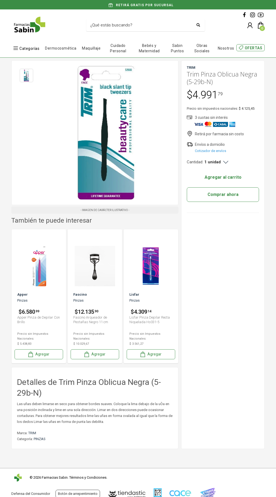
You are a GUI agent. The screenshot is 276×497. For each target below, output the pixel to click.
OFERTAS (254, 48)
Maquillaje (91, 48)
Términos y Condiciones (87, 477)
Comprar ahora (223, 194)
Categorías (29, 48)
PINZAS (40, 439)
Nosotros (226, 48)
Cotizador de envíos (210, 151)
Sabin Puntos (177, 48)
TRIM (32, 433)
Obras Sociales (202, 48)
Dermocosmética (60, 48)
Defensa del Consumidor (30, 494)
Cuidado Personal (118, 48)
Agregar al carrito (223, 177)
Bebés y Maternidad (149, 48)
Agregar (38, 354)
